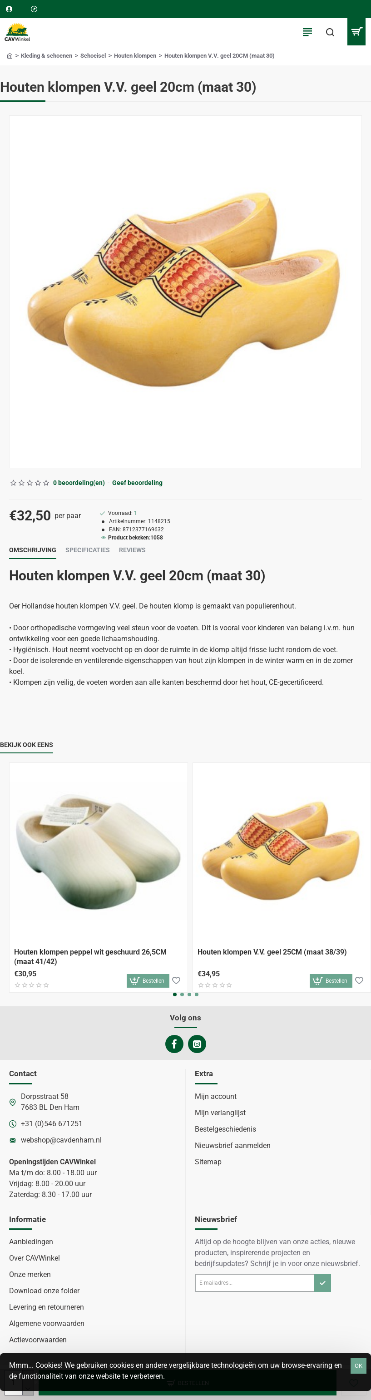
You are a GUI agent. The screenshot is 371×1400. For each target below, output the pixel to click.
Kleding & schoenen (46, 55)
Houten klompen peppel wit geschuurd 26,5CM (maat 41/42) (90, 957)
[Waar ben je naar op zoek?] (330, 31)
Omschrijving (32, 550)
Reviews (132, 550)
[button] (148, 981)
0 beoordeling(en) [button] (79, 482)
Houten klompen (135, 55)
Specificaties (87, 550)
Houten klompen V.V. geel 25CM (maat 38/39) (272, 952)
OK (358, 1365)
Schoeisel (93, 55)
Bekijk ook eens (26, 744)
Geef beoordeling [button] (137, 482)
